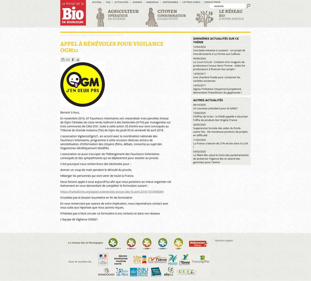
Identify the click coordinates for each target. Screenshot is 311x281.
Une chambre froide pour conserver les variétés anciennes (216, 77)
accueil (97, 2)
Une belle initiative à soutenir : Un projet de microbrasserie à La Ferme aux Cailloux (219, 50)
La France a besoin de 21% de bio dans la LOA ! (220, 143)
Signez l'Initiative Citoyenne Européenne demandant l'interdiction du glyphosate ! (217, 89)
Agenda (137, 2)
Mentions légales (224, 240)
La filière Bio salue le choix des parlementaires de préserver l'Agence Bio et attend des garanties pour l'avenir (221, 157)
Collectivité (171, 14)
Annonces (152, 2)
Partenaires (170, 2)
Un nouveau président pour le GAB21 (215, 106)
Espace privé (212, 2)
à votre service (231, 14)
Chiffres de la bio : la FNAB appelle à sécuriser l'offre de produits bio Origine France (220, 116)
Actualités (122, 2)
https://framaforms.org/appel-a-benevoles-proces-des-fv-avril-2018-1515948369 (112, 191)
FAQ (108, 2)
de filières (123, 14)
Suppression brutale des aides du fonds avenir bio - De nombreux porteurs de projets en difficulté (220, 130)
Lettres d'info (191, 2)
